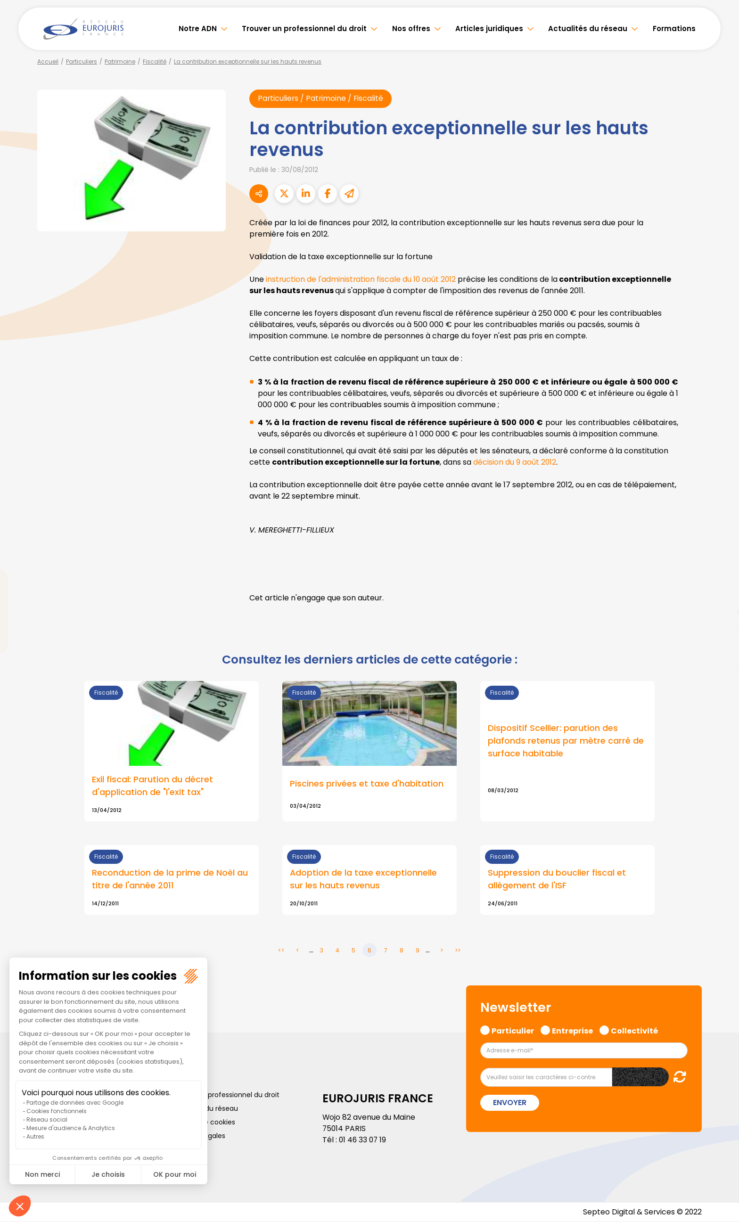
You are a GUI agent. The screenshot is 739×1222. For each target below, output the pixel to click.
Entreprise (572, 1030)
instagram (720, 630)
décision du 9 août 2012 (515, 462)
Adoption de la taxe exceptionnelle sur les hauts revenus (363, 880)
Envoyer (509, 1103)
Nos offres (411, 28)
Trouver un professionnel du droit (304, 28)
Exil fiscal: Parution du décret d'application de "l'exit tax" (152, 786)
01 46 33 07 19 (363, 1140)
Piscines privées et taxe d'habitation (366, 784)
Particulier (513, 1030)
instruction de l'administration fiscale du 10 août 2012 (362, 279)
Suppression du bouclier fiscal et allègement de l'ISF (557, 880)
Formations (674, 28)
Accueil (47, 61)
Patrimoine (120, 61)
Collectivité (634, 1030)
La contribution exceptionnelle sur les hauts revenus (247, 61)
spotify (720, 648)
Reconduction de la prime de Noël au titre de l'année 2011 (170, 880)
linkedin (720, 592)
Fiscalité (154, 61)
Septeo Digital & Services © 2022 (642, 1212)
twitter (720, 573)
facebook (720, 554)
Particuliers (81, 61)
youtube (720, 611)
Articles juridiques (489, 28)
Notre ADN (198, 28)
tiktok (720, 667)
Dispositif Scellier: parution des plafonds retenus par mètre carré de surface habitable (566, 741)
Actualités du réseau (587, 28)
